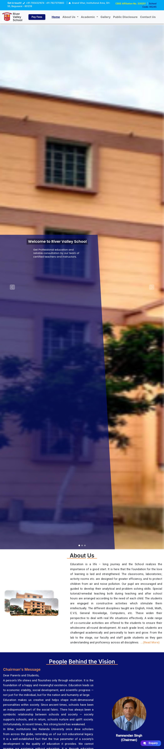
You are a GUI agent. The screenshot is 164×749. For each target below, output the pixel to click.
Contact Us (148, 17)
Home (56, 17)
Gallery (106, 17)
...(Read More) (150, 642)
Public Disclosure (125, 17)
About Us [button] (69, 17)
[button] (12, 287)
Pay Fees (37, 17)
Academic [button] (88, 17)
